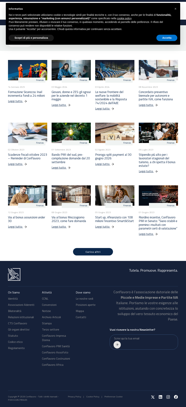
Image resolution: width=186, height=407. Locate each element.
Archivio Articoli (51, 317)
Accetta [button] (166, 37)
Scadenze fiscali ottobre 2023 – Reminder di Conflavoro (27, 156)
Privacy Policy (74, 396)
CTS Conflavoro (17, 323)
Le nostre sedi (84, 298)
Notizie (46, 311)
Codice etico (15, 342)
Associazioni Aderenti (21, 305)
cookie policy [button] (124, 18)
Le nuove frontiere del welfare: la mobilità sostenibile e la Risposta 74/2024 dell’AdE (111, 97)
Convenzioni (49, 305)
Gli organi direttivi (18, 329)
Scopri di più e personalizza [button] (31, 37)
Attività (47, 292)
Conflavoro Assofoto (55, 352)
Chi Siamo (14, 292)
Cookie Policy (92, 396)
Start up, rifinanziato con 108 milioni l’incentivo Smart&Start (114, 219)
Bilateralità (14, 311)
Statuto (13, 335)
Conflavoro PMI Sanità (56, 346)
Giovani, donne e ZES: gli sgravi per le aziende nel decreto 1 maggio (71, 96)
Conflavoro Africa (52, 364)
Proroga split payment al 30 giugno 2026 (113, 156)
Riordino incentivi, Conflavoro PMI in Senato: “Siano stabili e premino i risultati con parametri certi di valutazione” (158, 223)
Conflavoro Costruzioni (56, 358)
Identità (13, 298)
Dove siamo (83, 292)
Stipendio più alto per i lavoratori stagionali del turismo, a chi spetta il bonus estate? (157, 160)
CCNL (45, 298)
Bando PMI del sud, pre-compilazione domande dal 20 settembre (71, 158)
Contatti (81, 317)
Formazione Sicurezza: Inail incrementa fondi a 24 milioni (26, 94)
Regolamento (16, 348)
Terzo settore (50, 329)
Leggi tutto (19, 101)
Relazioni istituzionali (21, 317)
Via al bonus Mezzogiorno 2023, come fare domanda (69, 219)
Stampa (47, 323)
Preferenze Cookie (113, 396)
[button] (175, 9)
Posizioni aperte (86, 305)
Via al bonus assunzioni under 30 (26, 219)
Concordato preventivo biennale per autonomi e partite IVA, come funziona (156, 96)
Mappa (80, 311)
